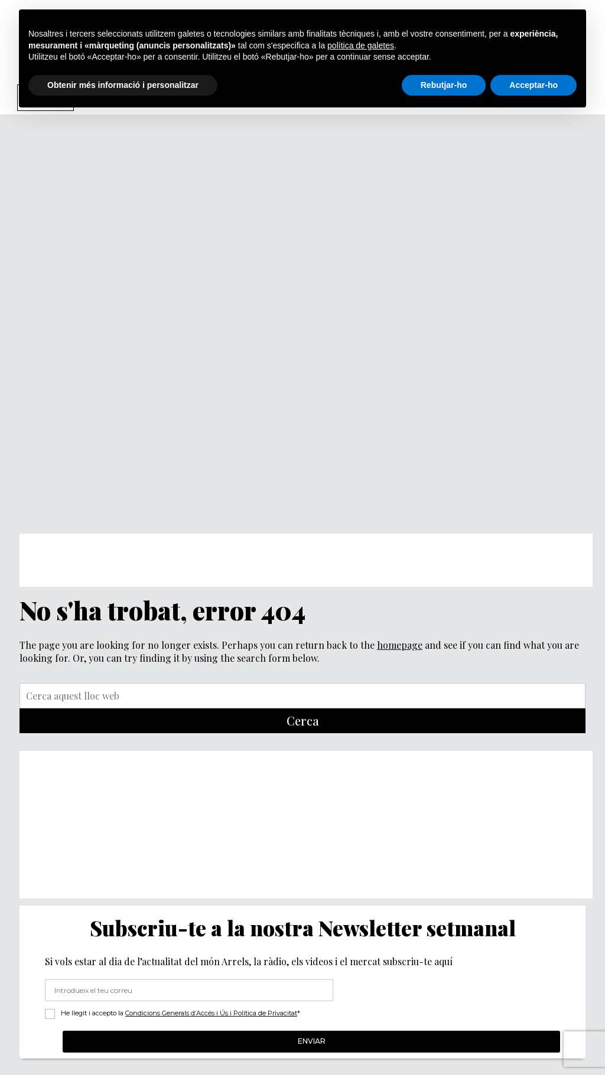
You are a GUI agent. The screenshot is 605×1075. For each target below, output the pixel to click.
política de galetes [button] (360, 45)
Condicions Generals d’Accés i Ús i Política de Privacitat (211, 1013)
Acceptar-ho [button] (533, 85)
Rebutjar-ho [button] (444, 85)
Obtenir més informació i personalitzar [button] (123, 85)
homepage (399, 645)
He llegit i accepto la (180, 1013)
